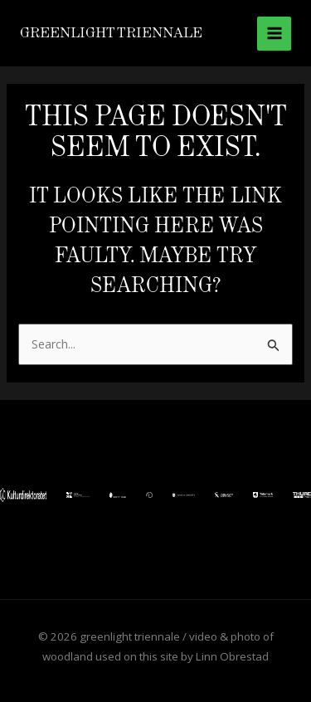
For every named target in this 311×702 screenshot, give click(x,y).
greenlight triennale (111, 33)
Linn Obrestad (232, 656)
